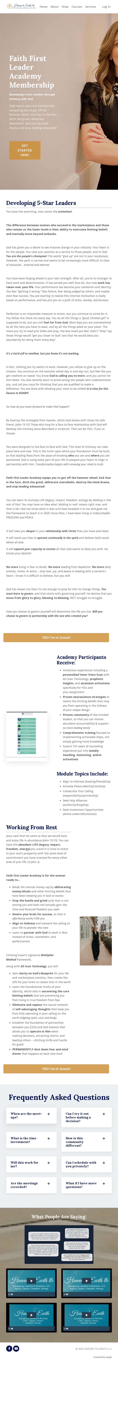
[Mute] (52, 1330)
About (55, 6)
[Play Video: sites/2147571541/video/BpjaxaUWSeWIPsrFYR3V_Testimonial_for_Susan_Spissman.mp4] (31, 1351)
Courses (77, 6)
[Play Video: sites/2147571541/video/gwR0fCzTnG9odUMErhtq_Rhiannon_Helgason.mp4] (31, 1317)
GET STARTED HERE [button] (24, 162)
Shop (65, 6)
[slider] (34, 1330)
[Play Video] (10, 1330)
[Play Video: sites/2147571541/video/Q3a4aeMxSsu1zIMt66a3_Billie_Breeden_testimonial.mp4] (86, 1351)
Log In (106, 6)
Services (90, 6)
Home (43, 6)
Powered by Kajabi (102, 1393)
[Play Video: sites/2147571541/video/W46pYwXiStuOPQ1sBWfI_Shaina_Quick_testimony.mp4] (86, 1317)
